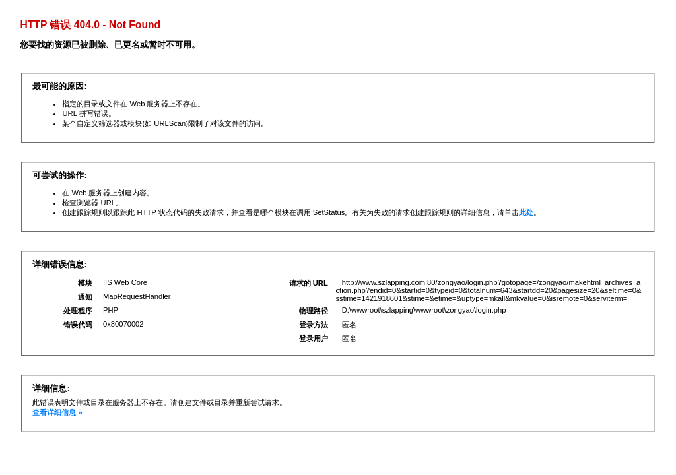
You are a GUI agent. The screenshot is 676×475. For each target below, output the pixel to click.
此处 (526, 212)
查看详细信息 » (57, 412)
